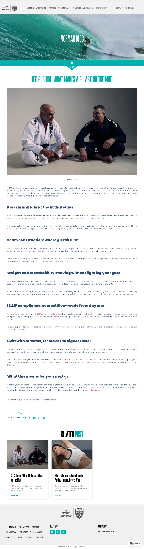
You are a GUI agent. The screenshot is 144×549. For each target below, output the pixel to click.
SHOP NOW (130, 8)
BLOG (111, 8)
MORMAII (30, 8)
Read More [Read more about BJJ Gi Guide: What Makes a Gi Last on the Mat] (14, 496)
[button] (24, 418)
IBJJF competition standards (49, 314)
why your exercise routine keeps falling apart (36, 400)
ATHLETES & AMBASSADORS (83, 8)
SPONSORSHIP (101, 8)
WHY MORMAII (63, 8)
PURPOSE (52, 8)
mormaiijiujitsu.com (93, 390)
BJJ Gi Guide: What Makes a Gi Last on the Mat (26, 478)
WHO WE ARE (41, 8)
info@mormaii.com (106, 531)
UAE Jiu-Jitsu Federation (73, 359)
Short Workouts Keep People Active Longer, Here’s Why (69, 478)
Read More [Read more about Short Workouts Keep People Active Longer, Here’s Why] (58, 496)
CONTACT (119, 8)
